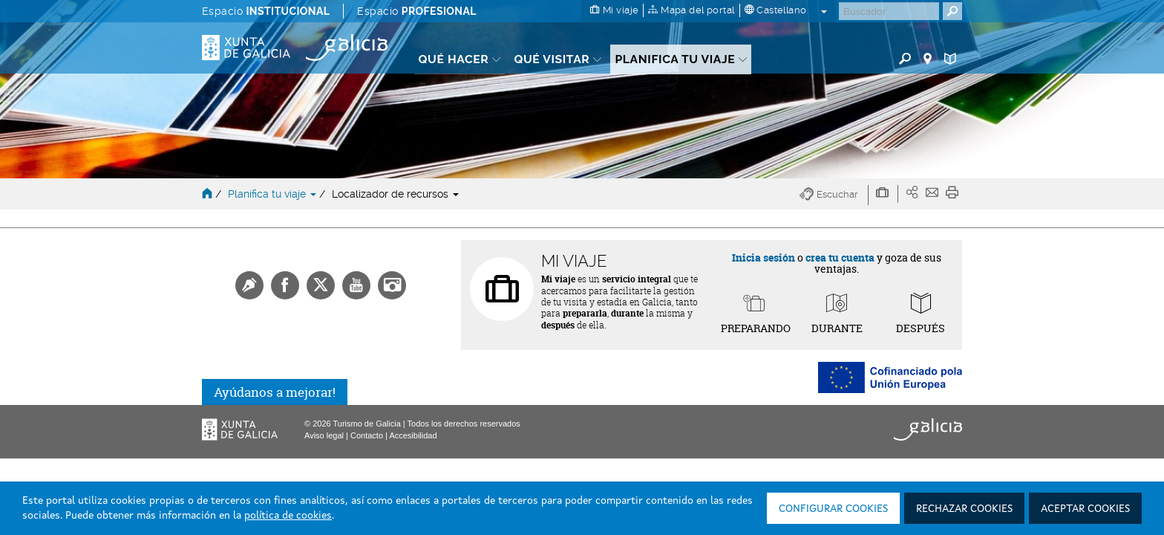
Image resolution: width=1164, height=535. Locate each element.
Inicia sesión (763, 257)
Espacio (266, 11)
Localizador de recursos (395, 194)
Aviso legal (324, 435)
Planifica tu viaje (273, 194)
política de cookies (288, 515)
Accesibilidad (412, 435)
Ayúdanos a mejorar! (275, 392)
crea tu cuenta (839, 257)
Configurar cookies (833, 509)
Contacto (366, 435)
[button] (834, 195)
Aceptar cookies (1085, 509)
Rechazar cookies (964, 509)
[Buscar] (889, 11)
